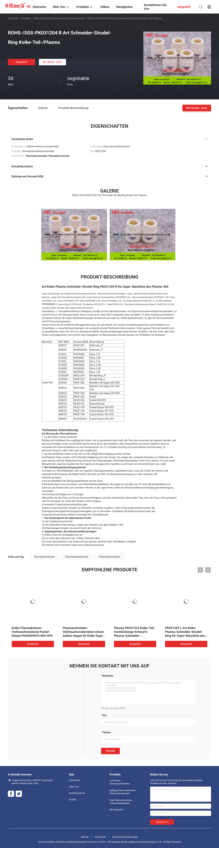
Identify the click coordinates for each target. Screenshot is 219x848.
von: (104, 715)
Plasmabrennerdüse (109, 556)
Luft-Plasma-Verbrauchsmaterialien (120, 782)
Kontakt (110, 751)
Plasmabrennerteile (44, 556)
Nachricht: (107, 675)
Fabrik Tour (74, 787)
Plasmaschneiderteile (76, 556)
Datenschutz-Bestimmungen (125, 837)
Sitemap (85, 837)
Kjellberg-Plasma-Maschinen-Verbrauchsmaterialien (123, 792)
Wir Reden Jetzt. (52, 62)
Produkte (26, 18)
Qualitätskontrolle (77, 793)
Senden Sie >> (162, 822)
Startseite (13, 18)
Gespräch (21, 62)
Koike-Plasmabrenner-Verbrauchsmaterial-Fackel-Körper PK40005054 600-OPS (32, 631)
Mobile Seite (100, 837)
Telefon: (106, 732)
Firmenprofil (74, 780)
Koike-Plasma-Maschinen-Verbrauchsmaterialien (59, 18)
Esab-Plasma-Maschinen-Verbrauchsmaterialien (121, 801)
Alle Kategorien (116, 810)
